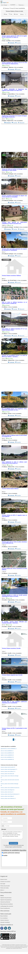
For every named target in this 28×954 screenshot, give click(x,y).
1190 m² (9, 545)
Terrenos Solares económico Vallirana (11, 275)
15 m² (13, 359)
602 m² (12, 705)
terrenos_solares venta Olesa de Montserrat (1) (10, 794)
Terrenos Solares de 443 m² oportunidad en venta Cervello (14, 729)
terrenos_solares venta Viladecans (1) (8, 798)
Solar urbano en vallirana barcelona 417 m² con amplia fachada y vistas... (14, 329)
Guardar (18, 43)
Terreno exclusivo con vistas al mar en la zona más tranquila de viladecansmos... (14, 63)
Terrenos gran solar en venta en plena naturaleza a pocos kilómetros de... (14, 542)
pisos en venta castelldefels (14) (7, 757)
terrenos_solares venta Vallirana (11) (8, 771)
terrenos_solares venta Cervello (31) (8, 767)
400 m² (9, 439)
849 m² (9, 519)
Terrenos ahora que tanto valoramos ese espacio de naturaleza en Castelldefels (14, 249)
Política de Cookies (4, 887)
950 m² (9, 492)
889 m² (14, 279)
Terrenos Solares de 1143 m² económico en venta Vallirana (14, 569)
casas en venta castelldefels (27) (7, 752)
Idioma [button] (2, 890)
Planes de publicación (5, 908)
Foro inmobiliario (4, 918)
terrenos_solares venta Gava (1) (7, 792)
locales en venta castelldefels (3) (7, 759)
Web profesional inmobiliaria (6, 904)
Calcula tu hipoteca (4, 920)
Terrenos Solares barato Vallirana (10, 488)
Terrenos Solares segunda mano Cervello (12, 675)
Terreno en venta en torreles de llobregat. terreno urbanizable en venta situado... (14, 169)
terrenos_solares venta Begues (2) (7, 789)
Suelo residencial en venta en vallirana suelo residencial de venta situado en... (14, 462)
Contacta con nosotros (5, 881)
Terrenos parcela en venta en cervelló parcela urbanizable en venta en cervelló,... (14, 595)
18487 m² (15, 226)
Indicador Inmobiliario (5, 922)
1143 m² (9, 572)
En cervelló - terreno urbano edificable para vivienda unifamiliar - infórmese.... (14, 622)
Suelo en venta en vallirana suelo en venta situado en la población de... (14, 436)
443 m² (12, 732)
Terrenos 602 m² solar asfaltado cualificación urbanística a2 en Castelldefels (14, 702)
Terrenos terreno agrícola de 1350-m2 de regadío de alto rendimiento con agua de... (14, 36)
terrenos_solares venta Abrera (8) (7, 773)
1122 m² (13, 465)
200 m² (12, 119)
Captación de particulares (5, 897)
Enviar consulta (13, 843)
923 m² (12, 173)
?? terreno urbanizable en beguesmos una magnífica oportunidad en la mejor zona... (14, 90)
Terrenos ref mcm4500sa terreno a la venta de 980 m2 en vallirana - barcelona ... (14, 356)
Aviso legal (2, 883)
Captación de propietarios (5, 899)
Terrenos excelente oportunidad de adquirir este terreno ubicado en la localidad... (14, 196)
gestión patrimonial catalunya (11, 853)
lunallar (5, 855)
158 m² (12, 652)
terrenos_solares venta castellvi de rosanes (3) (10, 787)
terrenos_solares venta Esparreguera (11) (9, 769)
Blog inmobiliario (4, 916)
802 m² (12, 199)
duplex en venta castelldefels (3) (7, 755)
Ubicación (21, 122)
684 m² (13, 599)
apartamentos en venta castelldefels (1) (9, 748)
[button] (21, 5)
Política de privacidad (5, 885)
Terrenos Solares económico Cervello (11, 648)
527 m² (12, 625)
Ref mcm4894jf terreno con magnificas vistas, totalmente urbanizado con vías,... (14, 409)
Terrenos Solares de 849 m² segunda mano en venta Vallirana (14, 516)
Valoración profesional (5, 902)
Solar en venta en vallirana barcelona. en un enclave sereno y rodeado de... (14, 303)
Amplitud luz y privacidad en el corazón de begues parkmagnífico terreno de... (14, 116)
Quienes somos (3, 879)
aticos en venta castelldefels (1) (7, 750)
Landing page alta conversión (6, 906)
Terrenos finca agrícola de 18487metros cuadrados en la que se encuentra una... (14, 223)
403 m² (12, 252)
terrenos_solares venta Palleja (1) (7, 796)
